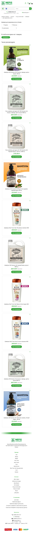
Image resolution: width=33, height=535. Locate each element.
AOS (16, 454)
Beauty (16, 456)
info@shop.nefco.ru (16, 518)
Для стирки (16, 479)
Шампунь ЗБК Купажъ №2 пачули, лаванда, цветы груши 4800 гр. (16, 379)
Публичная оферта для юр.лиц (16, 503)
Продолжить (6, 37)
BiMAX (16, 458)
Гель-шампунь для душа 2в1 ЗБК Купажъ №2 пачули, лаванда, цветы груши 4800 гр (16, 111)
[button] (3, 8)
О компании (16, 497)
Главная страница (5, 16)
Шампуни (27, 16)
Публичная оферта (16, 501)
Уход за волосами (19, 16)
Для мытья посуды (16, 481)
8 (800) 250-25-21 (16, 514)
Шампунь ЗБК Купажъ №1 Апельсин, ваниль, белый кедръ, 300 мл (16, 418)
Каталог (12, 16)
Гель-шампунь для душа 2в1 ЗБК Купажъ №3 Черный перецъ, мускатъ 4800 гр (16, 150)
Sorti (17, 470)
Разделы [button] (5, 25)
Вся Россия (25, 12)
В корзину (16, 79)
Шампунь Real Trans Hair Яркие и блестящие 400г (16, 304)
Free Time (16, 460)
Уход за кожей (16, 488)
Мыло (16, 490)
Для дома (16, 492)
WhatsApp (16, 516)
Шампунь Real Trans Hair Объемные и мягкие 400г (16, 228)
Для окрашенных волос (7, 17)
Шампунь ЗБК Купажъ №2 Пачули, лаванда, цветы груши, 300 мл (16, 73)
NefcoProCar (16, 466)
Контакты (16, 512)
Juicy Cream (16, 462)
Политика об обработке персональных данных (16, 507)
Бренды (16, 452)
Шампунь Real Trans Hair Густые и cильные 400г (16, 341)
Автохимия (16, 485)
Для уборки (16, 483)
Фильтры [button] (14, 25)
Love (17, 464)
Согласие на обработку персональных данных (16, 505)
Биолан (16, 472)
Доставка (16, 500)
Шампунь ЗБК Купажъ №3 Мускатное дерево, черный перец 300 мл (16, 189)
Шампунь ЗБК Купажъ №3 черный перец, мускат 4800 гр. (16, 265)
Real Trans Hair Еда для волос (16, 468)
